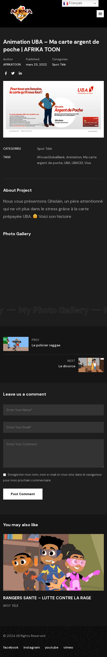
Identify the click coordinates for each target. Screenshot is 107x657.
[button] (100, 13)
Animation (74, 157)
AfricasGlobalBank (51, 157)
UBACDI (77, 163)
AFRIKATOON (12, 64)
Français (72, 3)
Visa (87, 163)
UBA (67, 163)
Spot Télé (59, 64)
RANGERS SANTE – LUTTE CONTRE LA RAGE (47, 598)
